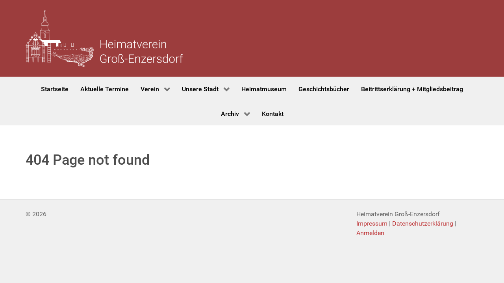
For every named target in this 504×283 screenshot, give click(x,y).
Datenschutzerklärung (422, 223)
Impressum (371, 223)
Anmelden (370, 233)
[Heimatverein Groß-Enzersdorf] (104, 38)
